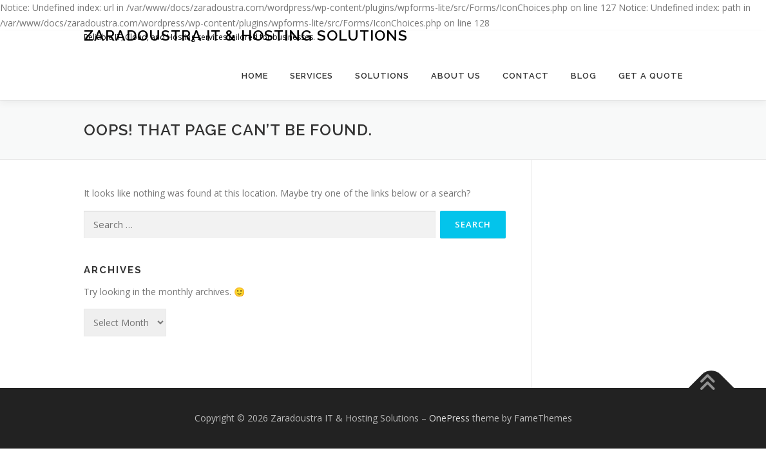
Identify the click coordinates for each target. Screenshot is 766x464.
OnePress (449, 418)
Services (311, 76)
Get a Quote (650, 76)
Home (255, 76)
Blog (584, 76)
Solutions (382, 76)
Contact (526, 76)
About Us (456, 76)
